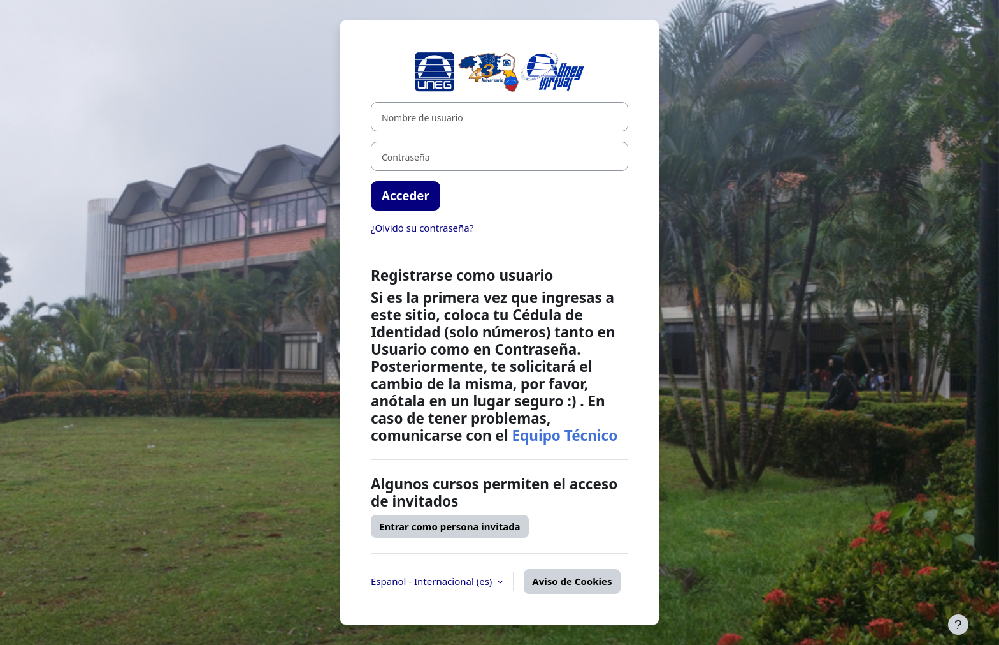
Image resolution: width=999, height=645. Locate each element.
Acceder (405, 196)
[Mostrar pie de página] (958, 624)
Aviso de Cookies (572, 581)
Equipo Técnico (564, 435)
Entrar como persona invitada (450, 526)
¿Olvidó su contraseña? (422, 227)
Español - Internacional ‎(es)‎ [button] (432, 581)
